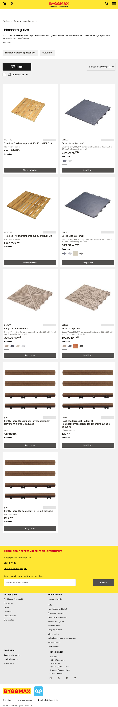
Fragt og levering (55, 630)
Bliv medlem (9, 620)
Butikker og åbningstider (14, 599)
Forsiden (6, 21)
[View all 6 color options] (81, 253)
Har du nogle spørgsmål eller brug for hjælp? (33, 551)
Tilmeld (103, 583)
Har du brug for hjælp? (57, 609)
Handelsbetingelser (56, 621)
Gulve (16, 21)
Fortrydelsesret (54, 625)
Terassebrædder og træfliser (20, 52)
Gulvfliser (47, 52)
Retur (50, 605)
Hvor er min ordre (55, 599)
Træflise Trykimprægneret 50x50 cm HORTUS (28, 143)
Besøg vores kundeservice (17, 557)
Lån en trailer (53, 634)
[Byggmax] (59, 4)
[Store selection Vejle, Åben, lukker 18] (12, 3)
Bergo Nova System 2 (73, 143)
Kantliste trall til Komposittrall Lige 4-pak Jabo (28, 511)
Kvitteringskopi (54, 642)
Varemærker (9, 663)
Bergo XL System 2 (71, 328)
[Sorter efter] (101, 67)
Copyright (7, 700)
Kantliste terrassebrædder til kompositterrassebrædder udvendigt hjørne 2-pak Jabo (86, 424)
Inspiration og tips (11, 659)
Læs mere (7, 42)
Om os (6, 607)
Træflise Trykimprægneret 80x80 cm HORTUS (28, 236)
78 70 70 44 (10, 563)
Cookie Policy (53, 646)
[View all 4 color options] (23, 346)
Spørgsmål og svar (56, 613)
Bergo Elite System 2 (72, 236)
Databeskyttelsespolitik (48, 700)
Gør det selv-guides (12, 655)
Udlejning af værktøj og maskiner (62, 638)
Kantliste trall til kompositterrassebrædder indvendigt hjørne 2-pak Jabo (27, 422)
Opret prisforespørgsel (15, 568)
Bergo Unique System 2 (16, 328)
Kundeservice (55, 594)
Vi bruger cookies (25, 700)
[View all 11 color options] (81, 346)
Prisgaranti (8, 603)
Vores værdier (10, 616)
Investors (7, 611)
